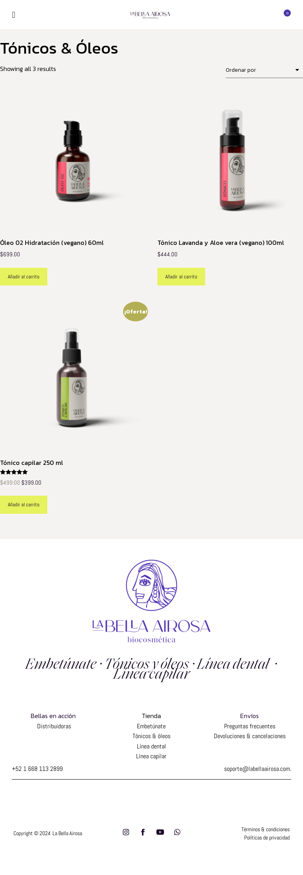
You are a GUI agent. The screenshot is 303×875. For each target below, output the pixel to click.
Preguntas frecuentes (249, 726)
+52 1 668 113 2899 (37, 769)
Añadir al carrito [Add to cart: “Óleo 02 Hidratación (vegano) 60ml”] (23, 276)
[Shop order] (264, 70)
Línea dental (151, 746)
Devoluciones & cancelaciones (250, 736)
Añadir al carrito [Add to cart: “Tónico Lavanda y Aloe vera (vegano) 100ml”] (181, 276)
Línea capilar (151, 756)
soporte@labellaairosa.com (257, 769)
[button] (13, 14)
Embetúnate (151, 726)
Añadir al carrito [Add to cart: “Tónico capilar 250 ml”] (23, 504)
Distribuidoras (53, 726)
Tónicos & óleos (151, 736)
